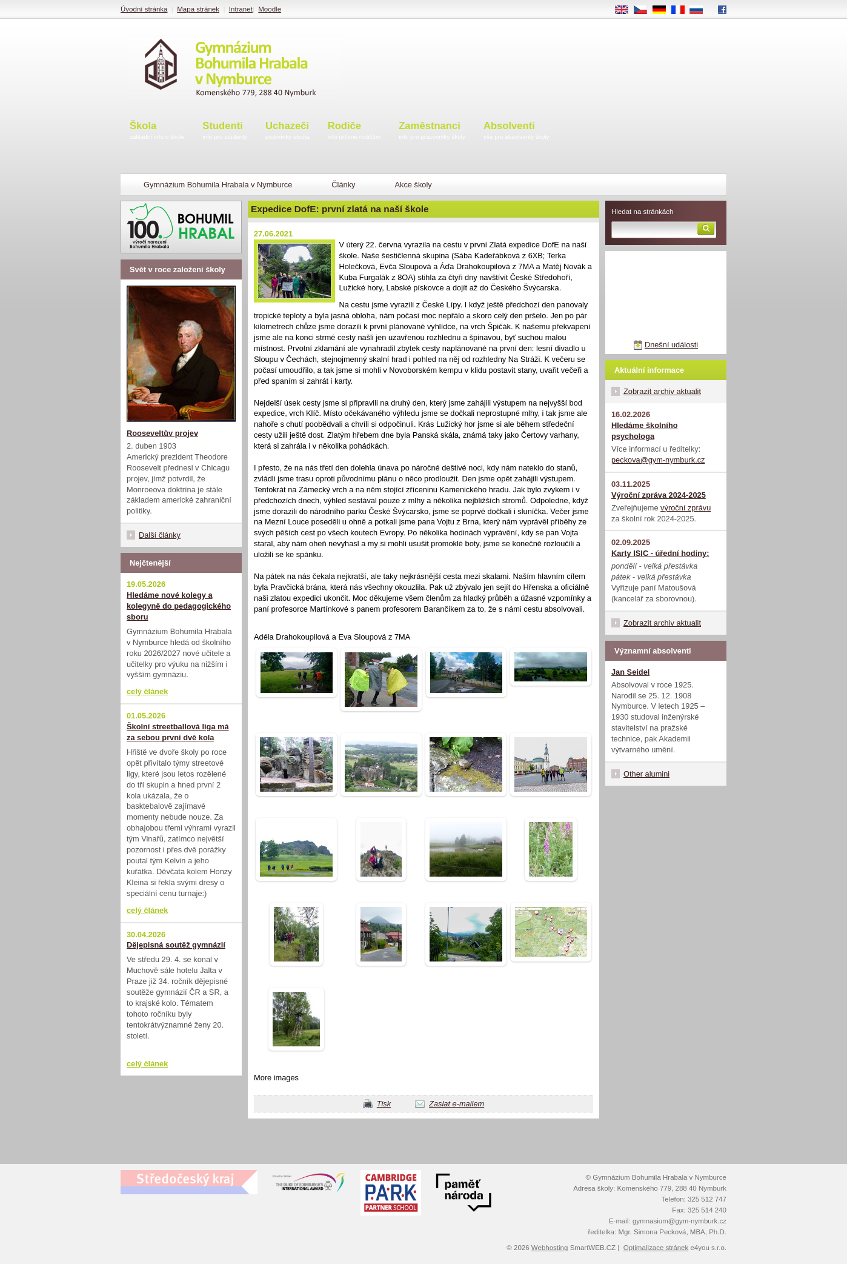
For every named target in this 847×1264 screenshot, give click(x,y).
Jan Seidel (630, 672)
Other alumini (646, 773)
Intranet (241, 9)
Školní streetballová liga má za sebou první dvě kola (178, 732)
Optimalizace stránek (656, 1247)
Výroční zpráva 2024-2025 (658, 495)
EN (626, 10)
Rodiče (354, 131)
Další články (160, 535)
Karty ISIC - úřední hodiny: (660, 553)
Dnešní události (671, 344)
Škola (157, 131)
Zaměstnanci (432, 131)
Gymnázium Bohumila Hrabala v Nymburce (218, 184)
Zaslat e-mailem (456, 1103)
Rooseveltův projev (162, 433)
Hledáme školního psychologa (644, 431)
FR (681, 10)
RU (701, 10)
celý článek (147, 691)
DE (663, 10)
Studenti (224, 131)
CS (644, 10)
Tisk (384, 1103)
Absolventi (516, 131)
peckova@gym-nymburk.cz (658, 459)
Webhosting (549, 1247)
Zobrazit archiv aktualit (662, 391)
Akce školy (412, 184)
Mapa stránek (198, 9)
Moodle (269, 9)
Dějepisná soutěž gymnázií (176, 944)
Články (343, 184)
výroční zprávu (685, 507)
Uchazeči (287, 131)
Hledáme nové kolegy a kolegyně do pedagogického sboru (179, 605)
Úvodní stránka (144, 9)
